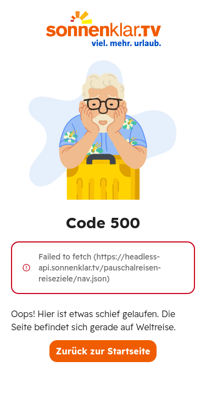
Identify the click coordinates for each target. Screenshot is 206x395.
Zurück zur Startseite (103, 351)
